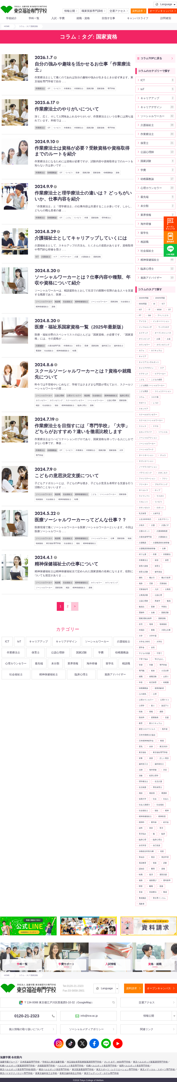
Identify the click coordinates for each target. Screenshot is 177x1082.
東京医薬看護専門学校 (83, 1069)
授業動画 (154, 717)
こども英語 (143, 391)
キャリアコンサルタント (149, 362)
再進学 (157, 601)
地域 (129, 538)
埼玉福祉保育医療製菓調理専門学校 (84, 1062)
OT (49, 88)
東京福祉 (142, 752)
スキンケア (143, 409)
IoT (19, 641)
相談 (37, 405)
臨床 (163, 834)
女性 (153, 647)
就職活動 (153, 676)
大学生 (159, 642)
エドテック (143, 333)
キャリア (142, 356)
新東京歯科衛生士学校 (70, 1073)
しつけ (155, 403)
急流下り (165, 706)
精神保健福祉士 (81, 302)
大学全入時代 (144, 642)
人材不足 (156, 513)
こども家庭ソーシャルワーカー (152, 385)
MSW (159, 310)
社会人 (166, 799)
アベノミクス (163, 315)
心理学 (141, 706)
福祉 (56, 405)
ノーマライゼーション (148, 467)
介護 (76, 257)
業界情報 (73, 663)
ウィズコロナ (163, 327)
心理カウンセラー (74, 396)
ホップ (157, 490)
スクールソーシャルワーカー (151, 420)
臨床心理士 (124, 396)
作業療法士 (40, 88)
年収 (141, 682)
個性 (141, 578)
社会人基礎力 (144, 805)
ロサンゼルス (144, 508)
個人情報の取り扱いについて (26, 1029)
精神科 (141, 822)
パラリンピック (145, 473)
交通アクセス (118, 10)
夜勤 (153, 630)
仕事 (112, 538)
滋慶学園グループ (8, 1062)
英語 (153, 857)
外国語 (141, 630)
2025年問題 (144, 298)
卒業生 (164, 607)
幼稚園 (166, 682)
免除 (141, 583)
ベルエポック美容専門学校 (70, 1065)
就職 (141, 676)
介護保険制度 (162, 531)
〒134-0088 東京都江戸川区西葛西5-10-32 (56, 1003)
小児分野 (165, 671)
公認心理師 (59, 396)
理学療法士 (106, 218)
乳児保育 (142, 513)
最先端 (39, 663)
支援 (167, 717)
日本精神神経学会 (146, 741)
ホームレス (143, 490)
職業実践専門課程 (92, 10)
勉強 (169, 601)
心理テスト (164, 700)
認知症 (141, 869)
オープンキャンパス (162, 10)
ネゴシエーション (146, 461)
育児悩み (142, 834)
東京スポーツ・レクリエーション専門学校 (116, 1069)
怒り (153, 706)
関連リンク (146, 1029)
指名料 (141, 717)
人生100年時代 (145, 519)
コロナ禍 (154, 397)
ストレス (142, 426)
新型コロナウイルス (147, 729)
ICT (37, 257)
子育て (159, 653)
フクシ (165, 478)
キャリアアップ (38, 641)
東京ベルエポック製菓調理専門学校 (150, 1062)
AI (154, 304)
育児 (161, 828)
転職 (74, 351)
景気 (141, 746)
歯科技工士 (106, 346)
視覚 (155, 863)
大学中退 (153, 636)
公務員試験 (143, 595)
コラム (141, 397)
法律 (141, 770)
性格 (141, 712)
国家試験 (90, 88)
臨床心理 (142, 840)
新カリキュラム (155, 723)
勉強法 (141, 607)
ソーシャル (163, 432)
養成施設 (142, 898)
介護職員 (142, 543)
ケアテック (143, 374)
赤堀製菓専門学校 (46, 1065)
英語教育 (142, 863)
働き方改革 (166, 578)
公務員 (168, 589)
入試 (156, 589)
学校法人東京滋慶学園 (53, 1062)
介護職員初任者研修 (161, 543)
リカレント (143, 502)
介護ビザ (165, 525)
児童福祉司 (143, 589)
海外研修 (92, 663)
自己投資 (156, 845)
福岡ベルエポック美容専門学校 (134, 1065)
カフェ (141, 350)
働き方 (152, 578)
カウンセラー (41, 400)
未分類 (55, 663)
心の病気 (142, 694)
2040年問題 (160, 298)
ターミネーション (146, 455)
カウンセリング (56, 400)
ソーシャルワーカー (44, 302)
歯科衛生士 (118, 346)
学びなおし (159, 659)
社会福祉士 (67, 302)
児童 (151, 583)
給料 (141, 828)
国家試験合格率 (145, 618)
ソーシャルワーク (146, 449)
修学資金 (158, 572)
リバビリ (57, 88)
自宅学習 (142, 845)
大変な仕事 (166, 630)
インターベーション (161, 321)
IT (149, 310)
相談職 (57, 302)
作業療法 (67, 88)
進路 (141, 880)
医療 (77, 173)
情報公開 (69, 10)
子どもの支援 (144, 653)
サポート (142, 403)
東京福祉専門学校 (53, 543)
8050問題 (143, 304)
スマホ (155, 426)
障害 (141, 886)
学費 (101, 652)
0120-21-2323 (34, 1016)
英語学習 (165, 857)
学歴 (141, 665)
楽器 (151, 758)
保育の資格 (143, 566)
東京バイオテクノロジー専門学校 (16, 1073)
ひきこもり (163, 473)
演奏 (141, 776)
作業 (86, 218)
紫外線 (154, 822)
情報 (151, 712)
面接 (161, 886)
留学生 (110, 663)
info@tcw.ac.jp (86, 1016)
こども (68, 218)
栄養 (141, 758)
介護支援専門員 (54, 346)
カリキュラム (156, 350)
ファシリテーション (147, 478)
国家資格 (100, 88)
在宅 (141, 624)
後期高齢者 (159, 688)
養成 (165, 892)
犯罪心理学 (153, 776)
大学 (121, 450)
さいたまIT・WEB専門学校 (117, 1062)
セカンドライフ (145, 432)
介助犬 (141, 525)
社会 (155, 799)
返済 (151, 875)
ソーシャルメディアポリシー (86, 1029)
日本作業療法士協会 (147, 735)
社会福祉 (160, 805)
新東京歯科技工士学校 (46, 1073)
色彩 (162, 851)
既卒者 (165, 729)
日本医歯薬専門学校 (30, 1062)
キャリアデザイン (66, 641)
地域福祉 (39, 499)
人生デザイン (163, 519)
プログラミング (161, 484)
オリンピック (144, 339)
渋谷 (165, 770)
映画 (162, 741)
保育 (167, 560)
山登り (166, 676)
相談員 (152, 793)
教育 (141, 723)
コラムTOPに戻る (151, 58)
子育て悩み (143, 659)
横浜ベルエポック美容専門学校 (54, 1069)
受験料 (141, 612)
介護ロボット (144, 531)
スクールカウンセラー (75, 400)
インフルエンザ (145, 327)
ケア (55, 257)
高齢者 (141, 904)
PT (140, 315)
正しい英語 (164, 758)
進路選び (153, 880)
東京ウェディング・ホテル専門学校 (101, 1073)
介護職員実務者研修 (147, 548)
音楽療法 (153, 892)
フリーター (143, 484)
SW (149, 315)
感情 (161, 712)
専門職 (141, 671)
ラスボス (160, 496)
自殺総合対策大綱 (146, 851)
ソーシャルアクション (148, 438)
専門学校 (111, 88)
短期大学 (142, 799)
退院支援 (163, 875)
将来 (153, 671)
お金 (169, 339)
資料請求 (137, 10)
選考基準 (167, 880)
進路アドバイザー (115, 674)
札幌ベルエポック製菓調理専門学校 (17, 1065)
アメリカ (142, 321)
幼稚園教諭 (52, 173)
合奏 (153, 612)
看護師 (38, 351)
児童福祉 (163, 583)
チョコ (163, 455)
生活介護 (158, 781)
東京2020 (163, 746)
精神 (167, 811)
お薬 (158, 339)
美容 (151, 828)
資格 (117, 173)
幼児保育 (153, 682)
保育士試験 (143, 572)
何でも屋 (142, 554)
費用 (153, 869)
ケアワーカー (65, 257)
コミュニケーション (163, 391)
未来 (151, 746)
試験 (165, 863)
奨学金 (141, 647)
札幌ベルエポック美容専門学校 (101, 1065)
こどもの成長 (156, 380)
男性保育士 (157, 787)
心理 (155, 694)
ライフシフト (144, 496)
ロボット (160, 508)
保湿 (156, 560)
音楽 (141, 892)
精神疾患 (162, 816)
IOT (140, 310)
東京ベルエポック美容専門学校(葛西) (18, 1069)
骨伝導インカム (159, 898)
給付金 (166, 822)
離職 (151, 886)
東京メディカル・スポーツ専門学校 (157, 1069)
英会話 (141, 857)
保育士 (78, 346)
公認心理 (158, 595)
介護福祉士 (45, 257)
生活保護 (142, 787)
